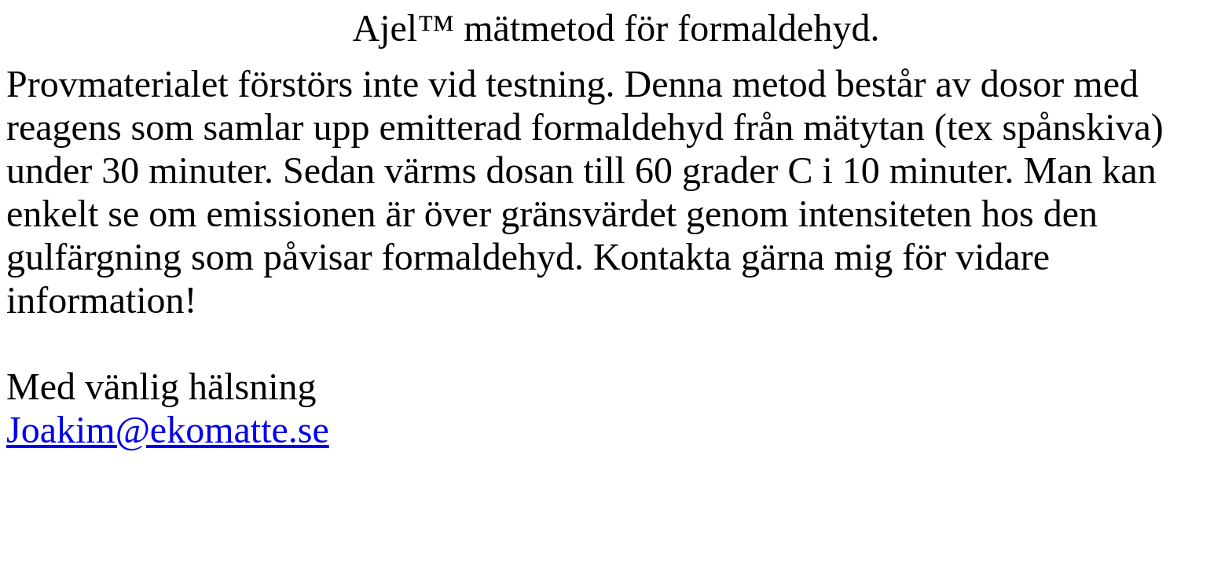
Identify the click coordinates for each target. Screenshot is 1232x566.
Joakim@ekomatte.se (167, 429)
